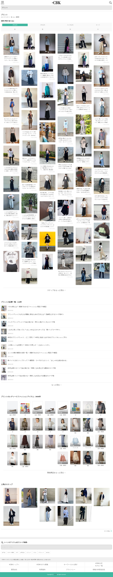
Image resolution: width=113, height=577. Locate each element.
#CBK (55, 574)
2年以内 (15, 25)
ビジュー (29, 552)
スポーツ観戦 (10, 552)
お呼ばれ (22, 552)
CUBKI (56, 2)
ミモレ (34, 552)
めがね (47, 552)
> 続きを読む (15, 62)
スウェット (41, 552)
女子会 (3, 552)
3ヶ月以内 (70, 25)
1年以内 (42, 25)
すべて (98, 25)
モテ (17, 552)
